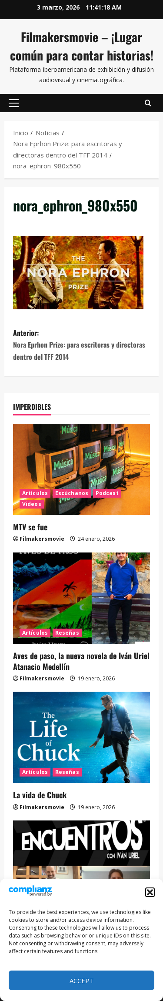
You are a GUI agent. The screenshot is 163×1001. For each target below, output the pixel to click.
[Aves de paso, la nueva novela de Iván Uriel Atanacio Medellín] (81, 598)
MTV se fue (30, 526)
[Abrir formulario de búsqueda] (148, 103)
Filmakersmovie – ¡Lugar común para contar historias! (81, 46)
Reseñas (67, 632)
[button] (150, 892)
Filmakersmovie (42, 538)
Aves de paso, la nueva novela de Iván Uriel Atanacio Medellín (81, 661)
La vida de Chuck (40, 794)
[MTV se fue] (81, 469)
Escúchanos (71, 493)
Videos (31, 504)
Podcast (107, 493)
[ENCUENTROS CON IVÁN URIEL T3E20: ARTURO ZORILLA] (81, 866)
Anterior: (81, 345)
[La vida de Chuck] (81, 737)
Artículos (35, 493)
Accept (82, 980)
